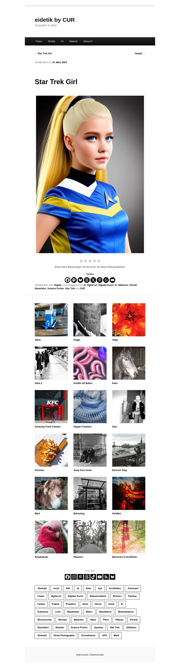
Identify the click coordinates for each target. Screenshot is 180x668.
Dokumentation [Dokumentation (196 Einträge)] (98, 596)
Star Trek (70, 288)
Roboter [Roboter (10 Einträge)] (59, 627)
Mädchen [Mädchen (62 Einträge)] (79, 619)
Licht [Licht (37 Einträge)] (58, 612)
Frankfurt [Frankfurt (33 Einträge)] (71, 604)
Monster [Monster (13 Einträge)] (62, 619)
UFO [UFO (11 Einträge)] (104, 635)
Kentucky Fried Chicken (48, 426)
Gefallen (116, 513)
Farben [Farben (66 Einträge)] (41, 604)
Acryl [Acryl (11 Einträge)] (56, 588)
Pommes (39, 470)
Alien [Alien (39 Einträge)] (88, 588)
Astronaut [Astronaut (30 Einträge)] (133, 588)
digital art (92, 285)
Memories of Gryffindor (124, 557)
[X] (93, 280)
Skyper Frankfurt (82, 426)
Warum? (88, 41)
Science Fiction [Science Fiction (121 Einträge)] (79, 627)
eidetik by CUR (55, 20)
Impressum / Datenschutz (90, 654)
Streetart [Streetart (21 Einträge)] (42, 635)
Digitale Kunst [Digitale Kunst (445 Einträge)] (75, 596)
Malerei (73, 41)
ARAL (38, 340)
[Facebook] (67, 280)
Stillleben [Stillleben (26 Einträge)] (131, 627)
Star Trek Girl (43, 53)
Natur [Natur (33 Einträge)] (93, 619)
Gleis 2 (38, 383)
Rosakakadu (41, 557)
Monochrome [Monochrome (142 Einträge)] (45, 619)
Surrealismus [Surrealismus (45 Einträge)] (88, 635)
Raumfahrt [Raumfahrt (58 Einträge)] (43, 627)
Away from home (82, 470)
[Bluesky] (80, 280)
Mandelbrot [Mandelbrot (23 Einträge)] (105, 612)
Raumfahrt (40, 288)
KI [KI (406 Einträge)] (122, 604)
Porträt (133, 285)
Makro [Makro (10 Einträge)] (89, 612)
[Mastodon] (74, 280)
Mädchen (123, 285)
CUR (82, 288)
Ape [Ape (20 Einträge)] (100, 588)
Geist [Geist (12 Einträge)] (85, 604)
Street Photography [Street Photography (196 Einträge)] (64, 635)
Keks (115, 383)
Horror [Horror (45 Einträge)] (98, 604)
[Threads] (87, 280)
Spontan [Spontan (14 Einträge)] (98, 627)
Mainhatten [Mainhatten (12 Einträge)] (73, 612)
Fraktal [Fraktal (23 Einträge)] (55, 604)
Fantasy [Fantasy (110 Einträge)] (132, 596)
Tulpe (115, 340)
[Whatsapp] (106, 280)
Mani (37, 513)
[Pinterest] (99, 280)
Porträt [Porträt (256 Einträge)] (133, 619)
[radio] (81, 261)
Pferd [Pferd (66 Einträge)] (106, 619)
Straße (51, 41)
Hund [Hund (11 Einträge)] (111, 604)
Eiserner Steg (119, 470)
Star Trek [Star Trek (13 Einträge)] (114, 627)
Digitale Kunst (106, 285)
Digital (57, 285)
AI (84, 285)
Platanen (78, 557)
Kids (114, 426)
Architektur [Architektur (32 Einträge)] (115, 588)
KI (62, 41)
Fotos (39, 41)
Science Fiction (55, 288)
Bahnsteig (78, 513)
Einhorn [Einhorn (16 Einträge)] (117, 596)
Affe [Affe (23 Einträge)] (68, 588)
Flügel (76, 340)
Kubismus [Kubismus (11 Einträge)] (43, 612)
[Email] (112, 280)
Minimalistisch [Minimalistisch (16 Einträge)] (126, 612)
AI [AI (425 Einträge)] (78, 588)
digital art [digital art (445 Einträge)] (56, 596)
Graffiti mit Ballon (82, 383)
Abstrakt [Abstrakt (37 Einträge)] (42, 588)
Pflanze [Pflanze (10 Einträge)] (119, 619)
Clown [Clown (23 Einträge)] (41, 596)
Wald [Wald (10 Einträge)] (116, 635)
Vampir (140, 53)
